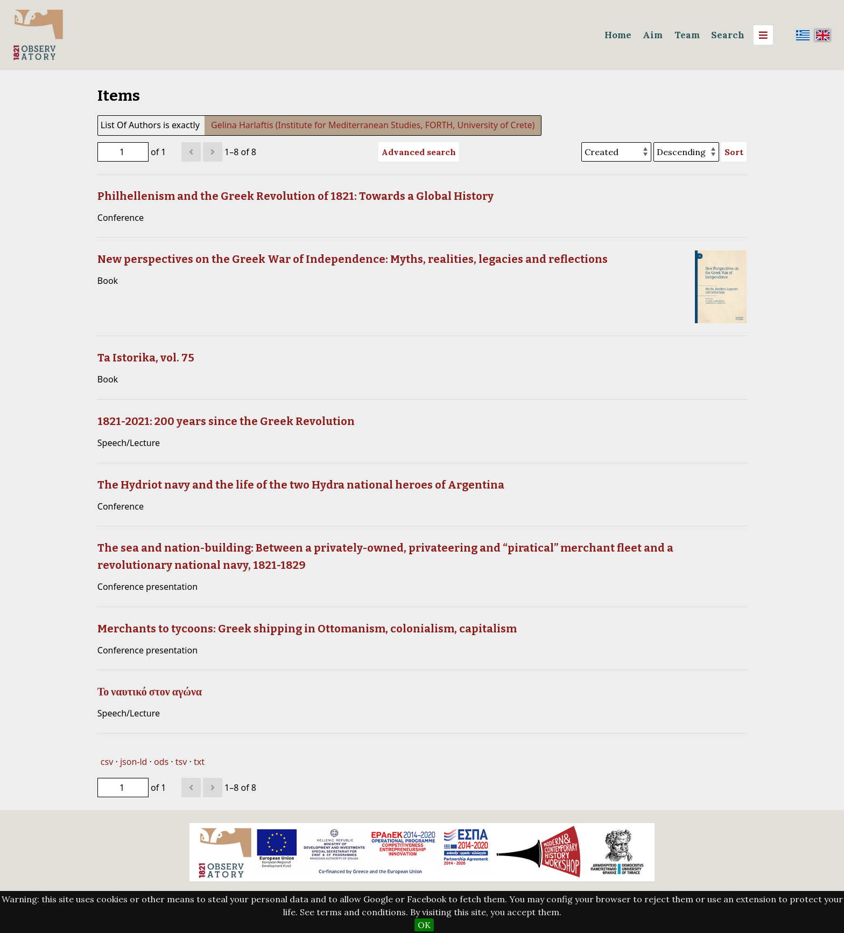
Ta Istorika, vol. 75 (145, 357)
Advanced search (419, 152)
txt (199, 762)
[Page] (123, 152)
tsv (181, 762)
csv (107, 762)
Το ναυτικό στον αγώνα (149, 691)
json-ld (133, 762)
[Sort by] (616, 152)
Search (727, 35)
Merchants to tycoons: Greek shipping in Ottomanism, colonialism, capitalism (307, 628)
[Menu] (763, 35)
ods (161, 762)
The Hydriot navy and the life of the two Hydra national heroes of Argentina (300, 484)
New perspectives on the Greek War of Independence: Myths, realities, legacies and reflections (352, 259)
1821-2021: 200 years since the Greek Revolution (226, 421)
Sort (734, 152)
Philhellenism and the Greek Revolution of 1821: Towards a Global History (295, 196)
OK (424, 925)
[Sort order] (686, 152)
